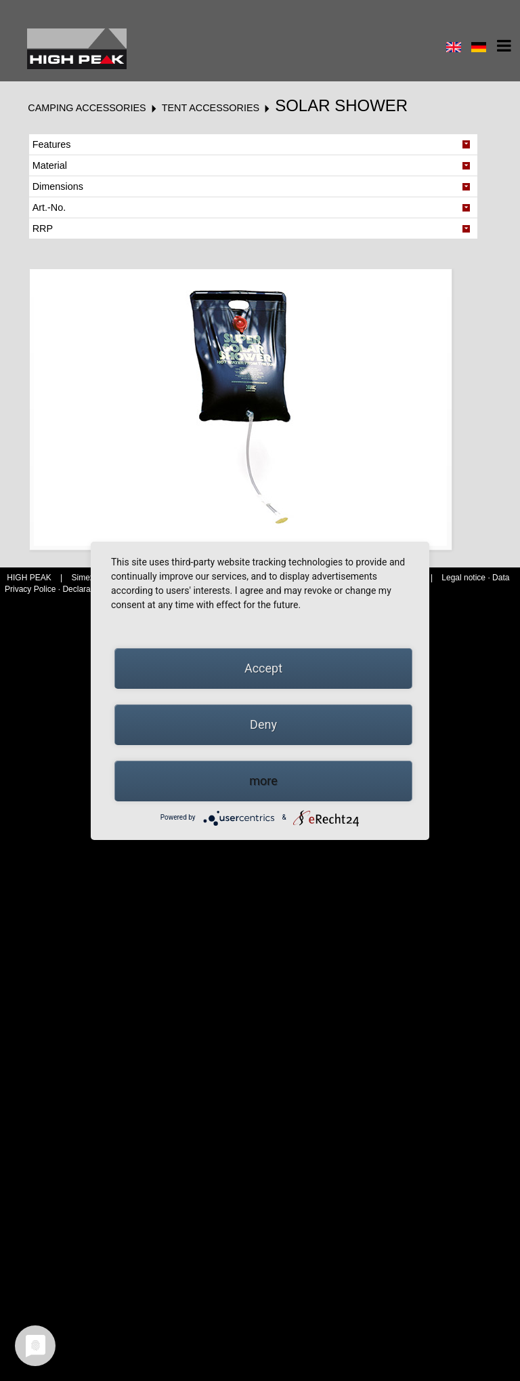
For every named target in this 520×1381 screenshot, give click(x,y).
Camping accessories (87, 107)
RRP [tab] (42, 228)
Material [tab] (49, 165)
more (263, 781)
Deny (263, 724)
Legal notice (464, 577)
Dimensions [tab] (57, 186)
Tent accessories (210, 107)
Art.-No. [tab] (49, 207)
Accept (263, 668)
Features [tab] (51, 144)
